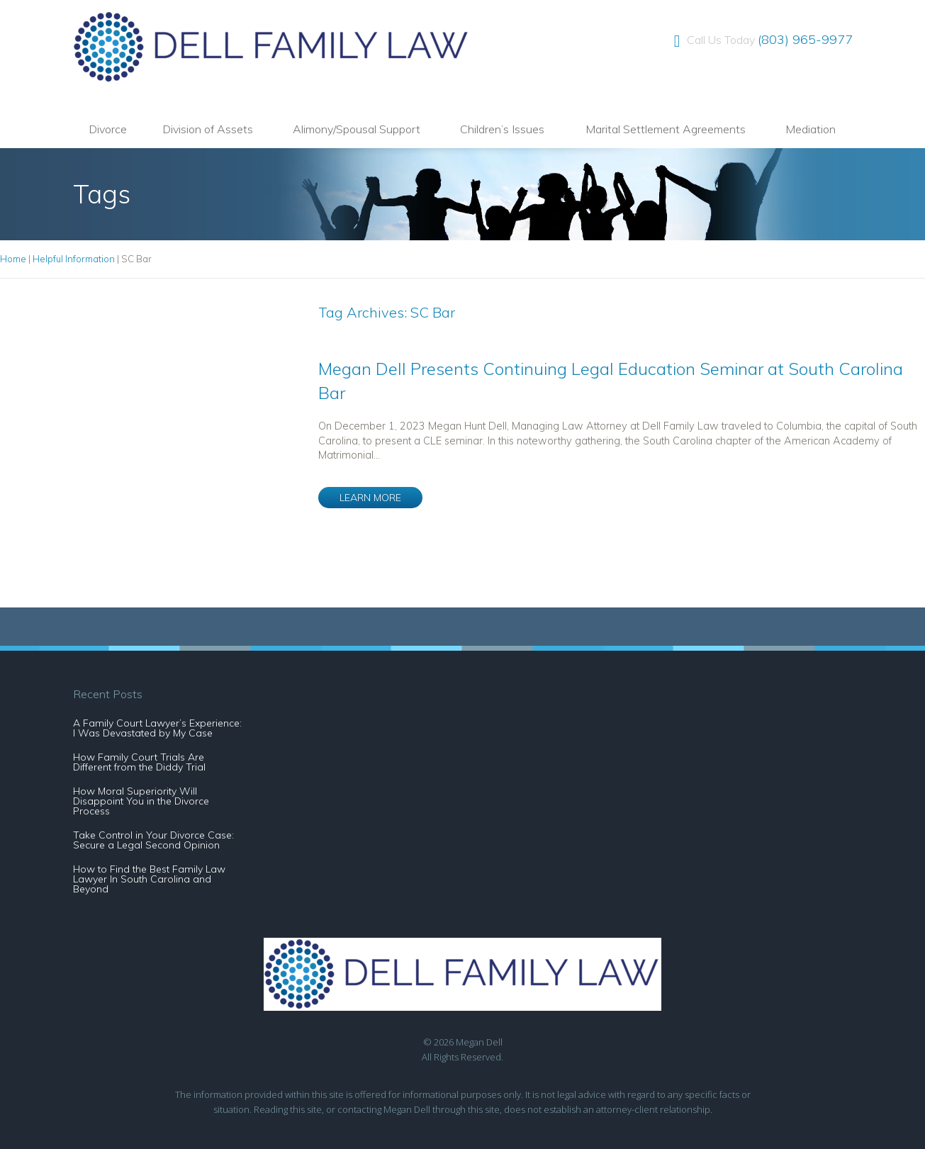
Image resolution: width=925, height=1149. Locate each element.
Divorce (108, 129)
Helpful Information (74, 258)
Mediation (810, 129)
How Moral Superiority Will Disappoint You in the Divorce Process (141, 801)
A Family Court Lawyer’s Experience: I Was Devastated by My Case (157, 728)
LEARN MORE (370, 497)
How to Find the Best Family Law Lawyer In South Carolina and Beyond (149, 879)
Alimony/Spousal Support (356, 129)
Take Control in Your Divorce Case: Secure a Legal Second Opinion (153, 840)
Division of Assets (207, 129)
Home (13, 258)
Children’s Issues (502, 129)
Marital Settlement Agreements (665, 129)
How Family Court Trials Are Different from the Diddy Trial (139, 762)
